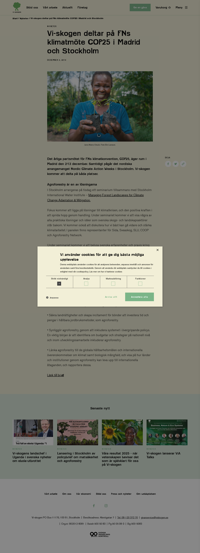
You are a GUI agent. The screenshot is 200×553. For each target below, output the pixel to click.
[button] (52, 297)
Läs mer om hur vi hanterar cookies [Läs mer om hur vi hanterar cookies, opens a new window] (105, 271)
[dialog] (100, 276)
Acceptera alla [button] (139, 296)
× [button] (157, 250)
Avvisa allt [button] (111, 296)
